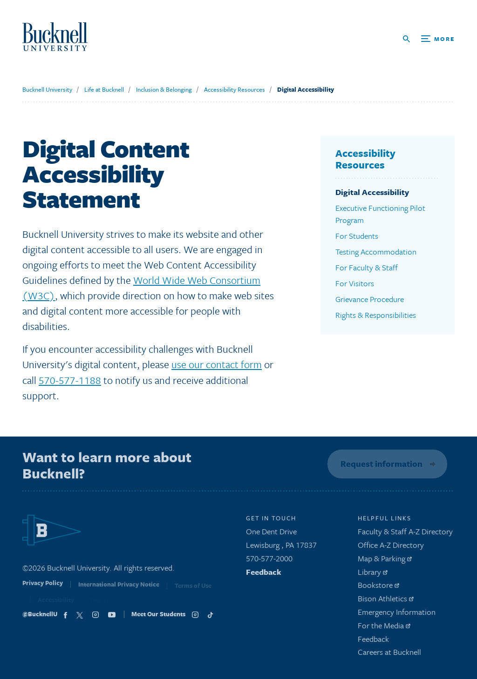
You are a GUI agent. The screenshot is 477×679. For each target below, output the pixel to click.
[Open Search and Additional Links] (429, 38)
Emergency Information (397, 614)
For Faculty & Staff (366, 267)
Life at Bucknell (104, 89)
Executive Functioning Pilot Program (380, 214)
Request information (380, 463)
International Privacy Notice (118, 588)
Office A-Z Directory (391, 547)
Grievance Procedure (369, 299)
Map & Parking (385, 560)
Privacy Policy (42, 587)
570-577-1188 (70, 380)
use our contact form (216, 364)
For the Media (384, 627)
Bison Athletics (386, 600)
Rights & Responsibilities (375, 315)
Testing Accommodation (375, 251)
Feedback (263, 574)
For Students (356, 236)
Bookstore (378, 587)
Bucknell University (47, 89)
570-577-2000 (269, 560)
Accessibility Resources (234, 89)
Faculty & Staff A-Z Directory (405, 533)
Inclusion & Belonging (164, 89)
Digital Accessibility (305, 89)
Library (373, 574)
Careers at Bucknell (389, 654)
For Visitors (354, 283)
